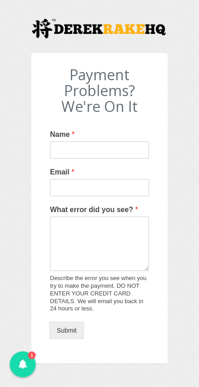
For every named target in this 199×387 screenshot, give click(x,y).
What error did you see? (94, 209)
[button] (22, 364)
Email (62, 172)
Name (62, 134)
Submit (67, 330)
